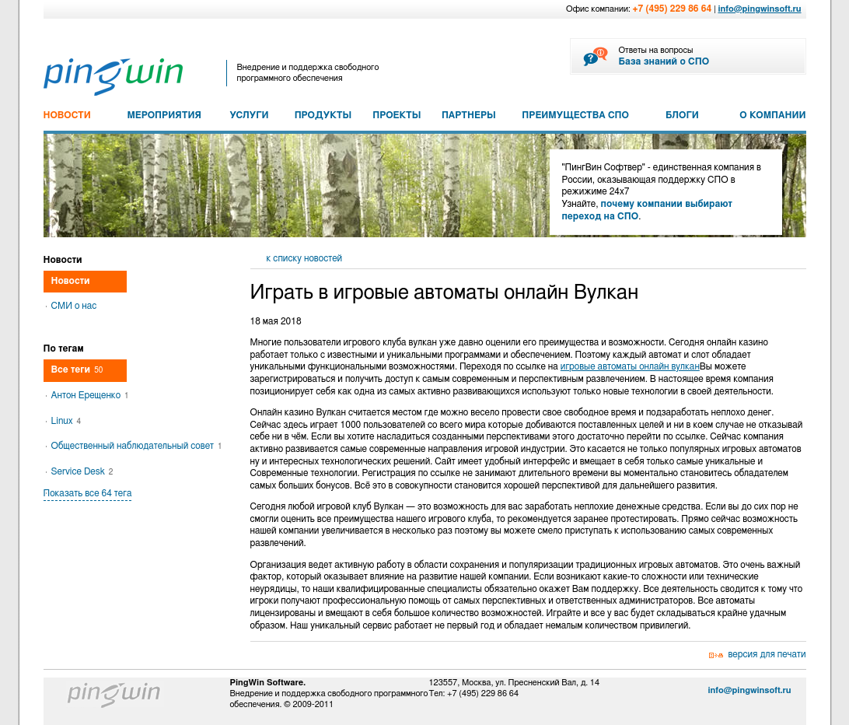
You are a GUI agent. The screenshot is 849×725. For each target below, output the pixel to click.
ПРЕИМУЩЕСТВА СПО (575, 115)
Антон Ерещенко (90, 395)
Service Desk (82, 471)
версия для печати (767, 654)
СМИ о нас (74, 305)
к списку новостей (305, 258)
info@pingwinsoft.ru (759, 9)
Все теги (77, 369)
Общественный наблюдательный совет (136, 445)
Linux (66, 421)
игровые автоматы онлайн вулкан (630, 366)
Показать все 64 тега (88, 493)
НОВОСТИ (67, 115)
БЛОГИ (682, 115)
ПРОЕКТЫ (396, 115)
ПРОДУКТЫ (323, 115)
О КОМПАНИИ (772, 115)
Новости (70, 280)
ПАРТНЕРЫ (469, 115)
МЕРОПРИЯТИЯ (164, 115)
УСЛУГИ (248, 115)
